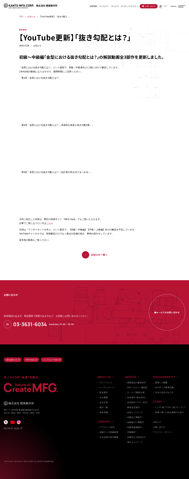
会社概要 (103, 397)
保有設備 (103, 412)
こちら (49, 223)
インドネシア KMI (50, 360)
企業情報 (93, 6)
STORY (157, 401)
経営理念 (103, 392)
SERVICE (131, 377)
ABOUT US (104, 377)
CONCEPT (104, 421)
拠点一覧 (103, 407)
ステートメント (105, 382)
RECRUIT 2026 (11, 428)
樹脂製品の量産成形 (136, 382)
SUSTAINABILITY (164, 377)
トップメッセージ (106, 387)
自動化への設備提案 (108, 432)
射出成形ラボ (11, 360)
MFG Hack (30, 360)
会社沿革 (103, 402)
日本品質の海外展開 (108, 437)
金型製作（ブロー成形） (137, 402)
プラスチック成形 (107, 427)
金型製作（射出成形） (136, 397)
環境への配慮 (161, 382)
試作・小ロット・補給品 (137, 387)
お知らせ (31, 16)
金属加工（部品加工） (136, 437)
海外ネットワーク (134, 442)
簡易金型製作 (133, 407)
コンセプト (104, 6)
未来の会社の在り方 (164, 392)
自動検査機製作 (134, 427)
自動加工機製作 (134, 417)
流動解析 (131, 432)
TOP (21, 16)
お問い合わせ (148, 6)
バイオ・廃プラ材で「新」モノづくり (170, 407)
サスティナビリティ (129, 6)
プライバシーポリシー (163, 432)
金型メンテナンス (135, 412)
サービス (115, 6)
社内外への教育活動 (164, 387)
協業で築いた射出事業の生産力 (169, 412)
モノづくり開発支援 (135, 392)
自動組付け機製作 (135, 422)
